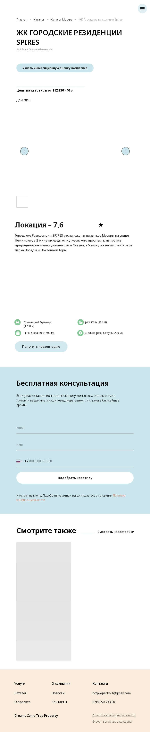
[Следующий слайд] (125, 151)
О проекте (22, 702)
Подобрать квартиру (75, 478)
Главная (21, 19)
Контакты (59, 702)
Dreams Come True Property (36, 715)
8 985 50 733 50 (104, 702)
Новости (58, 693)
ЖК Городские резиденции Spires (100, 19)
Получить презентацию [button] (44, 346)
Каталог (39, 19)
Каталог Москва (61, 19)
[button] (55, 68)
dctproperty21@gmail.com (112, 693)
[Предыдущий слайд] (24, 151)
